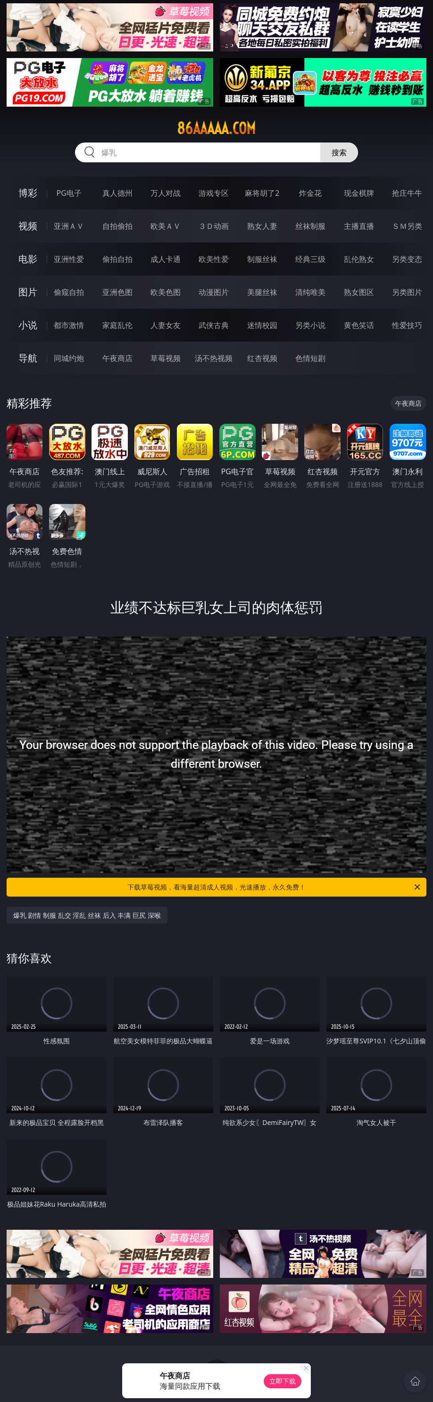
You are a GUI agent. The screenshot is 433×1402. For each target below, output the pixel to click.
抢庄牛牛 (407, 193)
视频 (27, 225)
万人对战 (165, 193)
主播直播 (359, 226)
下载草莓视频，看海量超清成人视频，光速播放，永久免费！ (274, 887)
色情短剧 (310, 358)
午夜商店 (117, 358)
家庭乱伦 (117, 325)
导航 (27, 358)
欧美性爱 (214, 259)
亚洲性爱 (69, 259)
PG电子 (69, 193)
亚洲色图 (117, 292)
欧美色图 (165, 292)
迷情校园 (262, 325)
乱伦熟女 (359, 259)
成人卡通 (165, 259)
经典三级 (310, 259)
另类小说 (310, 325)
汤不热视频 (214, 358)
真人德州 (117, 193)
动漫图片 (214, 292)
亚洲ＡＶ (69, 226)
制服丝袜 (262, 259)
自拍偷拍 (117, 226)
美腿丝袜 (262, 292)
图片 (27, 291)
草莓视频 (165, 358)
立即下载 (282, 1381)
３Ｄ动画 (214, 226)
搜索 (339, 152)
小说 (27, 325)
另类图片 (407, 292)
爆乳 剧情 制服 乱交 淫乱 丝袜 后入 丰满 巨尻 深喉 (87, 915)
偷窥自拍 (69, 292)
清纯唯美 (310, 292)
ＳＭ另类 (407, 226)
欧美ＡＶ (165, 226)
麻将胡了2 (262, 193)
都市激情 (69, 325)
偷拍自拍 (117, 259)
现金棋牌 (359, 193)
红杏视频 (262, 358)
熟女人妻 (262, 226)
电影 (27, 258)
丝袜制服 (310, 226)
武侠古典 (214, 325)
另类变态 (407, 259)
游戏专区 (214, 193)
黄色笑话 (359, 325)
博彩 (27, 192)
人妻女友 (165, 325)
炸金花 (310, 193)
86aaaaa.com (216, 128)
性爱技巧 (407, 325)
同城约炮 (69, 358)
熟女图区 (359, 292)
